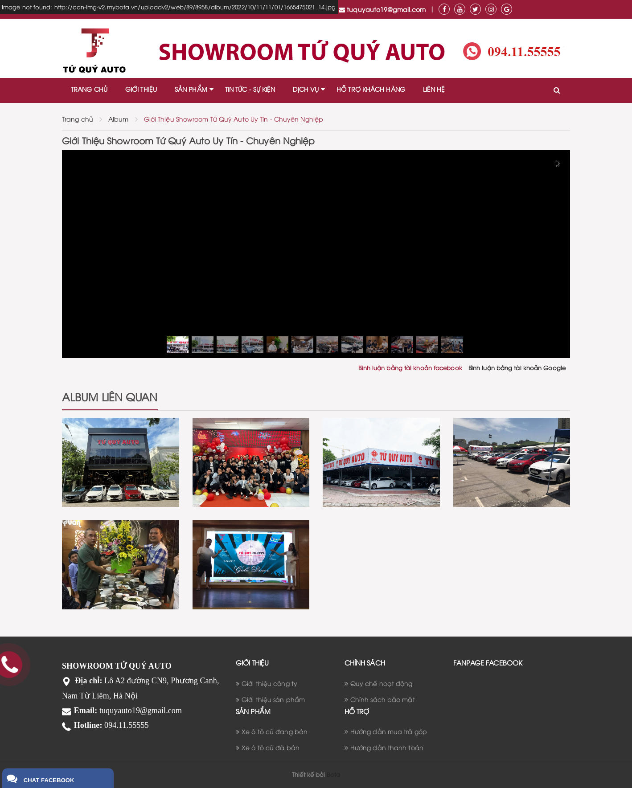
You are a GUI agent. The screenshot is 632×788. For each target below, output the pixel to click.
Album (118, 118)
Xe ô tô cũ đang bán (275, 731)
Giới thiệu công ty (269, 683)
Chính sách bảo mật (382, 699)
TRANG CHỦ (89, 89)
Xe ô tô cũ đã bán (271, 747)
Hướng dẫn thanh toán (386, 747)
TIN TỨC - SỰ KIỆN (250, 89)
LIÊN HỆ (434, 89)
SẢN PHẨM (191, 89)
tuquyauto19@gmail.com (382, 9)
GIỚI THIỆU (141, 89)
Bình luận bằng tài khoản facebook (410, 367)
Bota (333, 774)
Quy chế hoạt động (381, 683)
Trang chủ (77, 118)
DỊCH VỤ (306, 89)
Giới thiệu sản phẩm (273, 699)
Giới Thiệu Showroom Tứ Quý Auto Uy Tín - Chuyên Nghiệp (233, 118)
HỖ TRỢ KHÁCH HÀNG (371, 89)
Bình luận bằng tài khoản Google (517, 367)
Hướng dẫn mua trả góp (388, 731)
